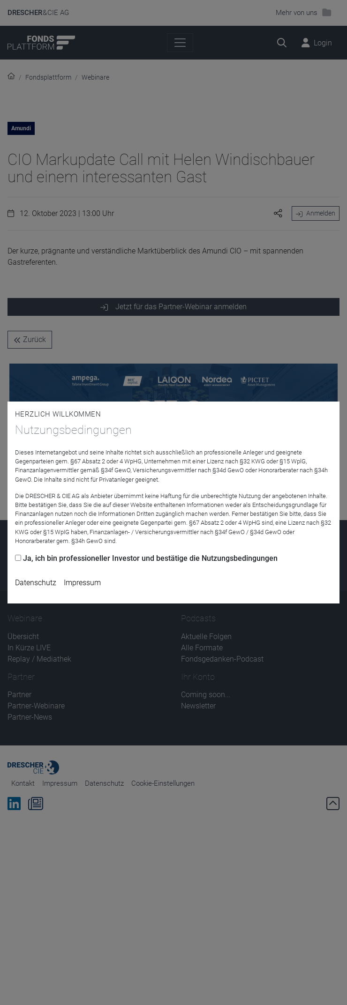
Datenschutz (35, 582)
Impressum (82, 582)
